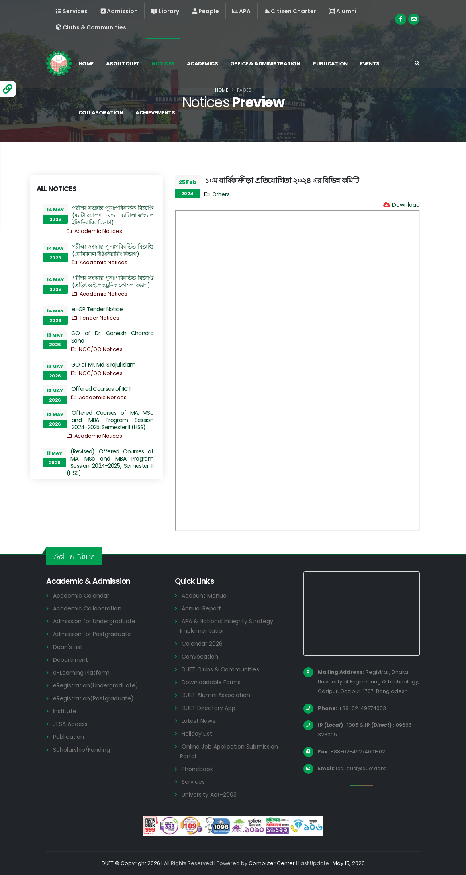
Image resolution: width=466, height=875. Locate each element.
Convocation (201, 656)
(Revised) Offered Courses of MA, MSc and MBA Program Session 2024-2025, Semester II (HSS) (110, 462)
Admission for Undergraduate (97, 621)
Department (71, 659)
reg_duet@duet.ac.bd (365, 768)
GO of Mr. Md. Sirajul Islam (103, 365)
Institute (65, 711)
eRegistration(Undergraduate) (99, 685)
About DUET (125, 63)
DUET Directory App (210, 708)
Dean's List (68, 646)
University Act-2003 (211, 794)
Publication (333, 63)
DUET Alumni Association (218, 695)
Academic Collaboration (89, 608)
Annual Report (203, 608)
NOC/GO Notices (101, 349)
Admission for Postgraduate (95, 634)
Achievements (158, 112)
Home (88, 63)
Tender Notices (99, 317)
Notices (165, 63)
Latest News (200, 720)
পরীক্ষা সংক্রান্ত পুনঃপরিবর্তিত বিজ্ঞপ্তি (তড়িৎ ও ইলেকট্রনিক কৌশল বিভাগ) (112, 281)
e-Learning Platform (83, 672)
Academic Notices (98, 231)
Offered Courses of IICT (101, 389)
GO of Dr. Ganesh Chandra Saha (112, 337)
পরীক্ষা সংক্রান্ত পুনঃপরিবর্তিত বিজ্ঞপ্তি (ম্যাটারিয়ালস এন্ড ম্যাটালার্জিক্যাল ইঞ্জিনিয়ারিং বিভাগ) (112, 215)
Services (194, 781)
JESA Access (71, 724)
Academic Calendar (83, 595)
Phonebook (198, 769)
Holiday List (198, 733)
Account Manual (206, 595)
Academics (205, 63)
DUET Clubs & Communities (222, 669)
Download (406, 205)
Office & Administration (268, 63)
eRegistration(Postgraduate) (97, 698)
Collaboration (103, 112)
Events (372, 63)
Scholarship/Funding (83, 749)
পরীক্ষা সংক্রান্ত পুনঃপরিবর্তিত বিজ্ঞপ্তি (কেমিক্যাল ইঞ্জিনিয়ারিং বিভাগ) (112, 250)
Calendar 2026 (203, 643)
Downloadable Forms (213, 682)
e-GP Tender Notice (97, 309)
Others (221, 194)
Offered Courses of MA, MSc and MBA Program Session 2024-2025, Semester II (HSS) (112, 420)
